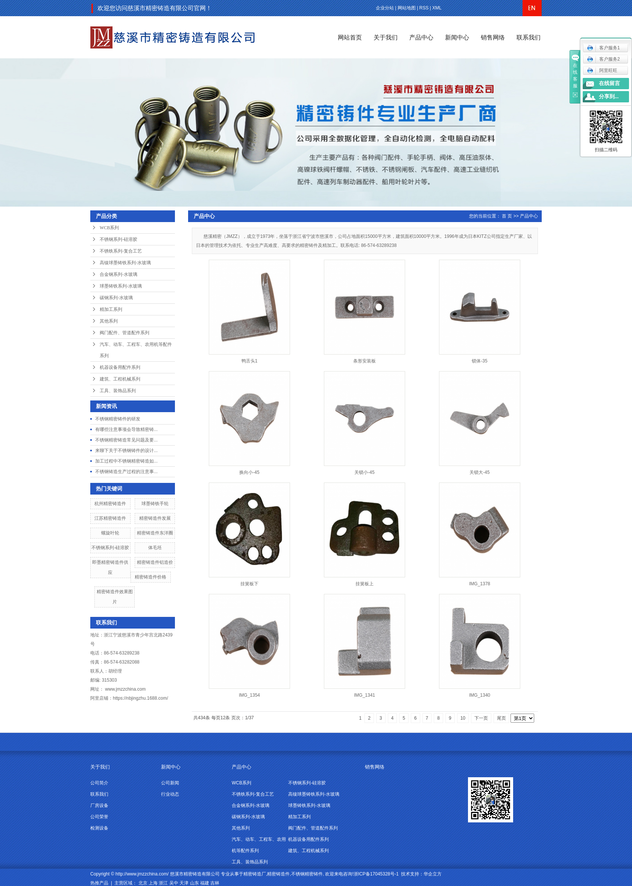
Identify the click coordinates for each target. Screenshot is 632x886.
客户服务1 (603, 48)
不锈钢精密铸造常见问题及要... (126, 440)
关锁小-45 (364, 472)
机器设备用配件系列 (120, 367)
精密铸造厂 (254, 874)
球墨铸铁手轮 (155, 503)
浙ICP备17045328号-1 (376, 874)
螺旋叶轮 (110, 533)
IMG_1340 (479, 695)
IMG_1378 (479, 583)
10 (462, 718)
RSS (424, 8)
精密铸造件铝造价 (155, 562)
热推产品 (99, 883)
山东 (194, 883)
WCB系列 (109, 227)
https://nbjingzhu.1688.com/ (140, 698)
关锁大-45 (479, 472)
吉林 (214, 883)
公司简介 (99, 783)
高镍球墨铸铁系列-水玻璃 (125, 262)
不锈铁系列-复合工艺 (121, 251)
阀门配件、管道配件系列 (124, 332)
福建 (204, 883)
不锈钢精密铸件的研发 (117, 419)
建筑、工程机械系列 (120, 379)
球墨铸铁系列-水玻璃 (121, 286)
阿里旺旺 (602, 70)
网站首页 (350, 37)
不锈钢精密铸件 (307, 874)
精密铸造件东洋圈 (155, 533)
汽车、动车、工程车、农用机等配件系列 (136, 350)
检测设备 (99, 828)
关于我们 (386, 37)
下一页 (481, 718)
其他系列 (109, 321)
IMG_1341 (364, 695)
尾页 (501, 718)
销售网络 (493, 37)
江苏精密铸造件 (110, 518)
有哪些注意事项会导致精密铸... (126, 429)
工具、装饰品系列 (118, 390)
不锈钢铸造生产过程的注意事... (126, 471)
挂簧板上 (365, 583)
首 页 (507, 216)
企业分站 (385, 8)
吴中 (173, 883)
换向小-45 (249, 472)
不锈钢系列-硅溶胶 (118, 239)
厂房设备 (99, 805)
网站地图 (407, 8)
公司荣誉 (99, 816)
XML (437, 8)
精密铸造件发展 (155, 518)
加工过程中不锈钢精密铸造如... (126, 461)
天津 (183, 883)
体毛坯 (155, 547)
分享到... (609, 96)
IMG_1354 (249, 695)
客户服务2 (603, 59)
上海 (153, 883)
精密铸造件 (278, 874)
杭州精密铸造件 (110, 503)
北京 (142, 883)
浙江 (163, 883)
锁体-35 (479, 361)
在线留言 (609, 83)
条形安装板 (364, 361)
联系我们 (529, 37)
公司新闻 (170, 783)
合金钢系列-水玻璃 (118, 274)
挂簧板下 (249, 583)
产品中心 (421, 37)
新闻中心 (457, 37)
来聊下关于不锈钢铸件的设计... (126, 450)
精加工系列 (111, 309)
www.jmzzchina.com (125, 689)
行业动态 (170, 794)
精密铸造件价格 (150, 577)
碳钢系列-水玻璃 (116, 297)
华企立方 (433, 874)
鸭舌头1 (250, 361)
